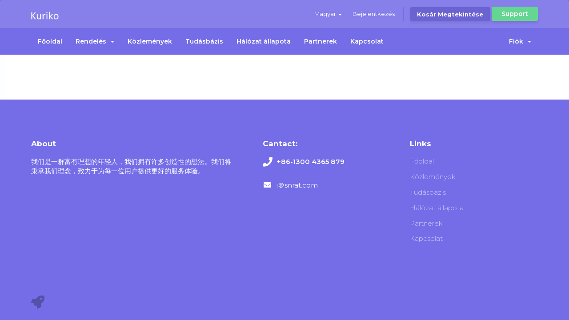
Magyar (328, 13)
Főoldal (50, 41)
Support (514, 14)
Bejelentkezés (374, 13)
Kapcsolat (367, 41)
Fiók (520, 41)
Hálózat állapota (263, 41)
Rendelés (95, 41)
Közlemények (150, 41)
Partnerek (320, 41)
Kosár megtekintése (450, 14)
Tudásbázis (204, 41)
